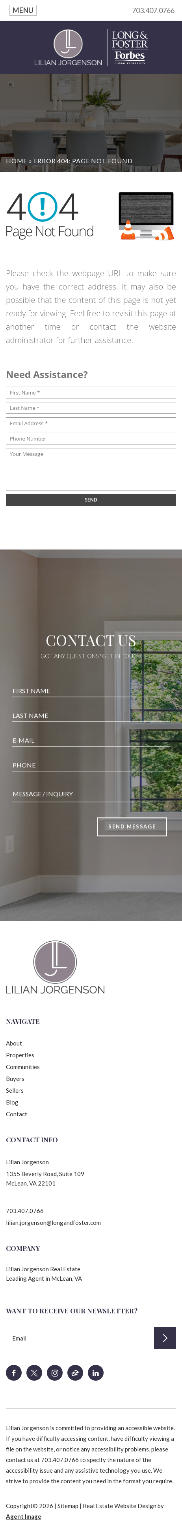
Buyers (15, 1078)
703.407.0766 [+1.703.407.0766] (25, 1210)
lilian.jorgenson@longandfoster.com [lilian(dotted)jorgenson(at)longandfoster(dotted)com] (53, 1222)
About (14, 1043)
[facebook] (14, 1373)
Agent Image (23, 1516)
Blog (12, 1102)
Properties (20, 1054)
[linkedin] (96, 1373)
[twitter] (34, 1373)
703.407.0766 (153, 10)
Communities (23, 1066)
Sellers (15, 1090)
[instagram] (55, 1373)
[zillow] (75, 1373)
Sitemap (68, 1505)
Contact (16, 1113)
